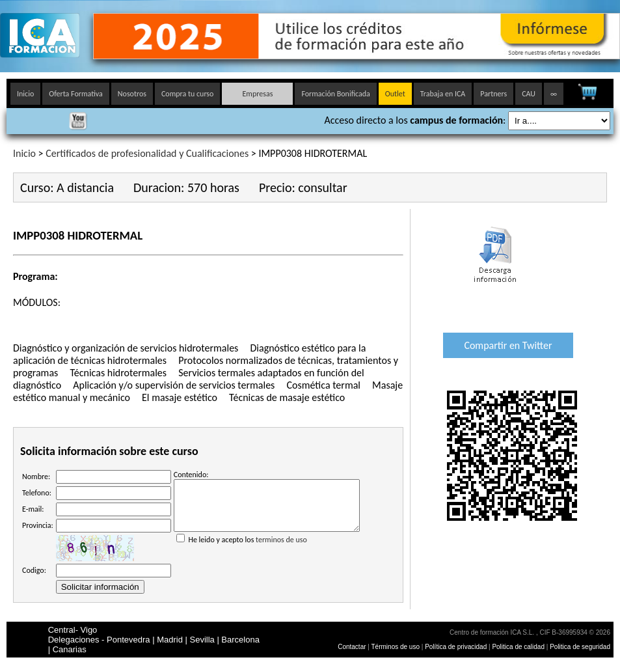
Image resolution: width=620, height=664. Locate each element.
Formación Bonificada (335, 93)
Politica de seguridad (580, 646)
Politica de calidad (518, 646)
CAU (528, 93)
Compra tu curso (187, 93)
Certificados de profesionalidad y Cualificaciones (147, 153)
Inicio (25, 93)
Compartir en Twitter (508, 345)
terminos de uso (281, 549)
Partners (493, 93)
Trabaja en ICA (443, 93)
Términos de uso (395, 646)
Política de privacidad (457, 646)
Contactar (352, 646)
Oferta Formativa (76, 93)
